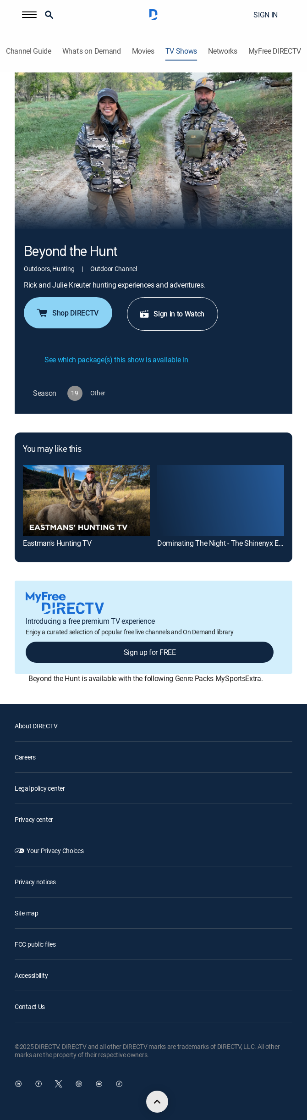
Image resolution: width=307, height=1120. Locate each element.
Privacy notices (35, 881)
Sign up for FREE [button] (150, 652)
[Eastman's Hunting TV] (86, 500)
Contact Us (30, 1006)
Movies (143, 51)
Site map (26, 913)
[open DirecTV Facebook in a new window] (38, 1083)
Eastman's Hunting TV (57, 543)
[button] (29, 14)
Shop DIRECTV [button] (67, 312)
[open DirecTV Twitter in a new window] (58, 1083)
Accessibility (31, 975)
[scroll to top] (157, 1101)
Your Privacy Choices (55, 850)
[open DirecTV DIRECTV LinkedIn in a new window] (18, 1083)
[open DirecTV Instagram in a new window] (78, 1083)
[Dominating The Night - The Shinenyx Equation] (220, 500)
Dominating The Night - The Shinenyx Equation (229, 543)
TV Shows (181, 51)
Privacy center (34, 819)
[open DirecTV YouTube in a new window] (99, 1083)
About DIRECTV (36, 725)
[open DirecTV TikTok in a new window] (119, 1083)
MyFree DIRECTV (275, 51)
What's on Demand (91, 51)
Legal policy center (40, 788)
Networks (222, 51)
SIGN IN (265, 15)
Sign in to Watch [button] (171, 313)
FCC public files (35, 944)
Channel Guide (28, 51)
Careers (25, 757)
